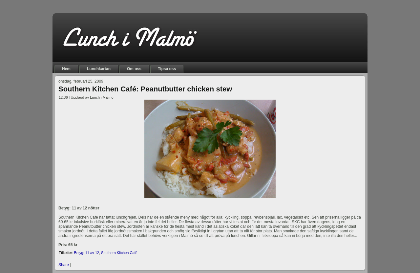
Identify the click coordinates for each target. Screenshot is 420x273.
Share (63, 265)
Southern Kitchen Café (119, 253)
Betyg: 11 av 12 (86, 253)
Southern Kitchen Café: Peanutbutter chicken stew (145, 89)
